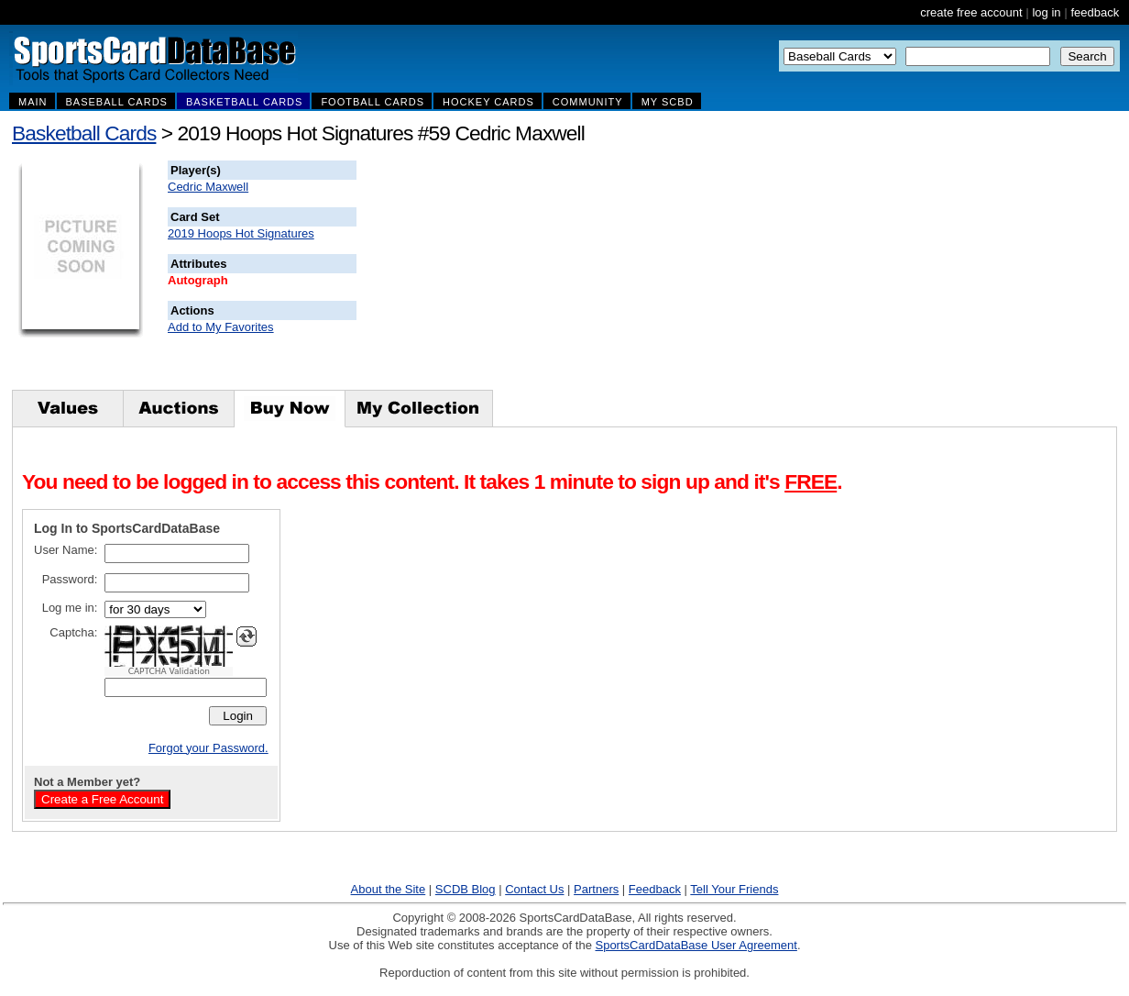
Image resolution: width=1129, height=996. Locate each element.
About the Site (388, 889)
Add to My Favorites (221, 327)
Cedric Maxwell (208, 187)
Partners (596, 889)
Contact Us (534, 889)
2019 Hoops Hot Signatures (241, 233)
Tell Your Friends (734, 889)
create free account (971, 12)
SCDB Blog (465, 889)
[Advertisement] (688, 275)
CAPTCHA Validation (169, 671)
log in (1046, 12)
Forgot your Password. (208, 748)
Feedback (655, 889)
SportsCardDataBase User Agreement (695, 945)
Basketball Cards (84, 133)
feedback (1094, 12)
